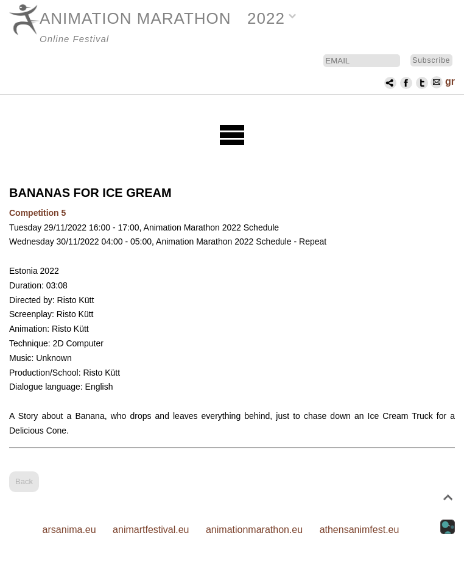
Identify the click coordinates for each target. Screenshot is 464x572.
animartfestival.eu (151, 529)
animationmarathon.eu (254, 529)
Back (24, 481)
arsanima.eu (69, 529)
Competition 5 (37, 213)
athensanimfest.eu (359, 529)
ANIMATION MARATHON (135, 18)
